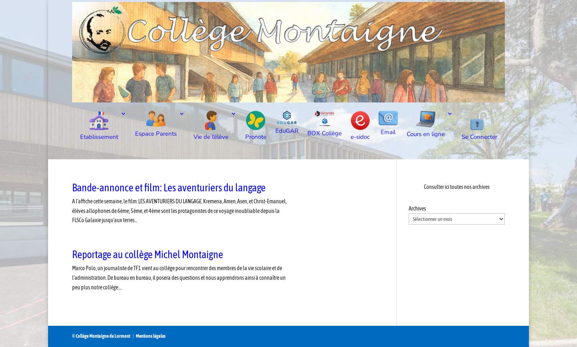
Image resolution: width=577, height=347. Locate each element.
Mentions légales (150, 336)
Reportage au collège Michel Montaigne (147, 255)
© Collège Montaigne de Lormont (101, 336)
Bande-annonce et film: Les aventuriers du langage (169, 188)
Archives (417, 208)
